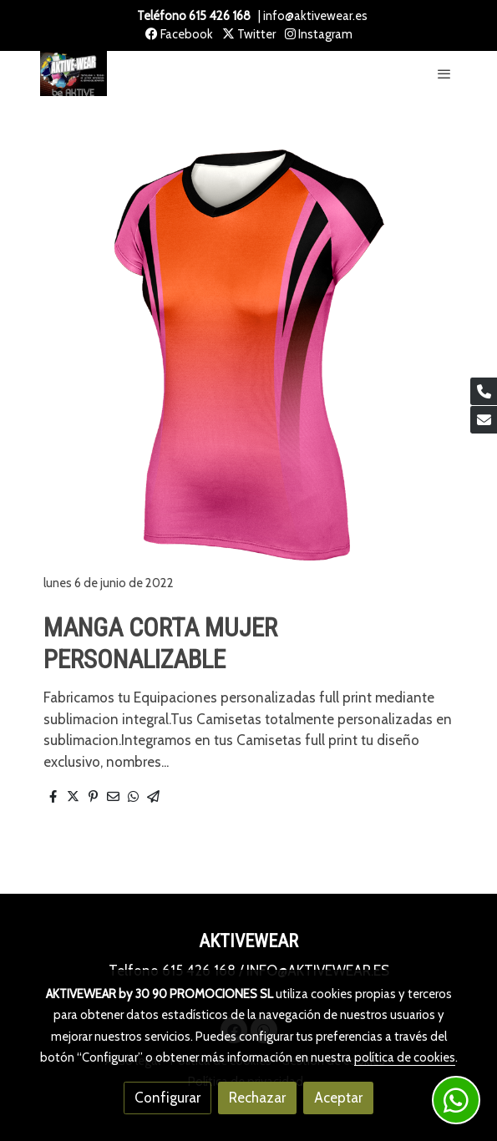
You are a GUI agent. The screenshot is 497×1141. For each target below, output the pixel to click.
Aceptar (338, 1097)
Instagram (318, 34)
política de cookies (404, 1057)
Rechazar (257, 1097)
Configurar (167, 1097)
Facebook (179, 34)
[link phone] (483, 391)
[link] (73, 74)
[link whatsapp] (456, 1100)
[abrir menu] (444, 73)
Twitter (249, 34)
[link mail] (483, 420)
